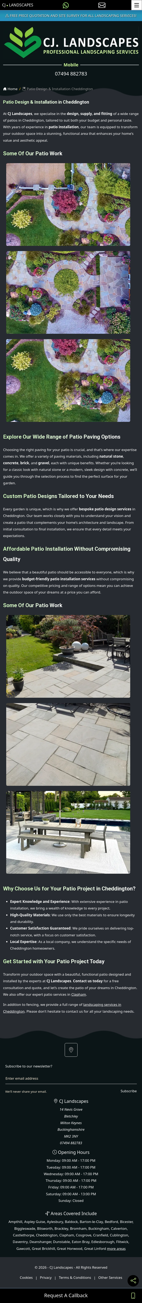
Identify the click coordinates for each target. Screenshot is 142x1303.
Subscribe (129, 1091)
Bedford (111, 1221)
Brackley (61, 1228)
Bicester (126, 1221)
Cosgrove (83, 1235)
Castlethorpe (23, 1235)
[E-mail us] (101, 5)
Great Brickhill (43, 1248)
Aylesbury (55, 1221)
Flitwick (122, 1241)
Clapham (78, 994)
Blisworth (45, 1228)
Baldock (71, 1221)
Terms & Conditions (75, 1277)
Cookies (26, 1277)
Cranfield (100, 1235)
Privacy (46, 1277)
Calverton (119, 1228)
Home (10, 88)
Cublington (119, 1235)
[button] (71, 1050)
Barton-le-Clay (91, 1221)
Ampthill (15, 1221)
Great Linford (95, 1248)
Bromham (78, 1228)
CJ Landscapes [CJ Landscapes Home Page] (17, 5)
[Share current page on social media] (133, 1280)
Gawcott (23, 1248)
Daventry (20, 1241)
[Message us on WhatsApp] (66, 5)
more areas (116, 1248)
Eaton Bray (80, 1241)
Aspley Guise (34, 1221)
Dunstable (61, 1241)
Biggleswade (24, 1228)
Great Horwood (69, 1248)
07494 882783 (71, 73)
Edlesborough (102, 1241)
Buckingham (98, 1228)
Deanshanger (40, 1241)
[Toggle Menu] (136, 5)
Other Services (110, 1277)
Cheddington (46, 1235)
